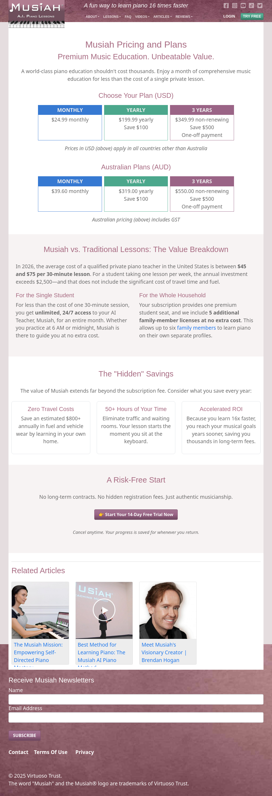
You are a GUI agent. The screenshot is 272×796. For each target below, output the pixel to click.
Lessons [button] (110, 17)
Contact (18, 752)
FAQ (128, 17)
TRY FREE (252, 16)
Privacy (84, 752)
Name (15, 690)
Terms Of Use (50, 752)
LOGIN (229, 16)
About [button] (91, 17)
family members (196, 327)
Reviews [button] (183, 17)
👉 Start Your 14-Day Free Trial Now (136, 514)
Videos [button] (141, 17)
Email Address (25, 708)
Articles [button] (161, 17)
